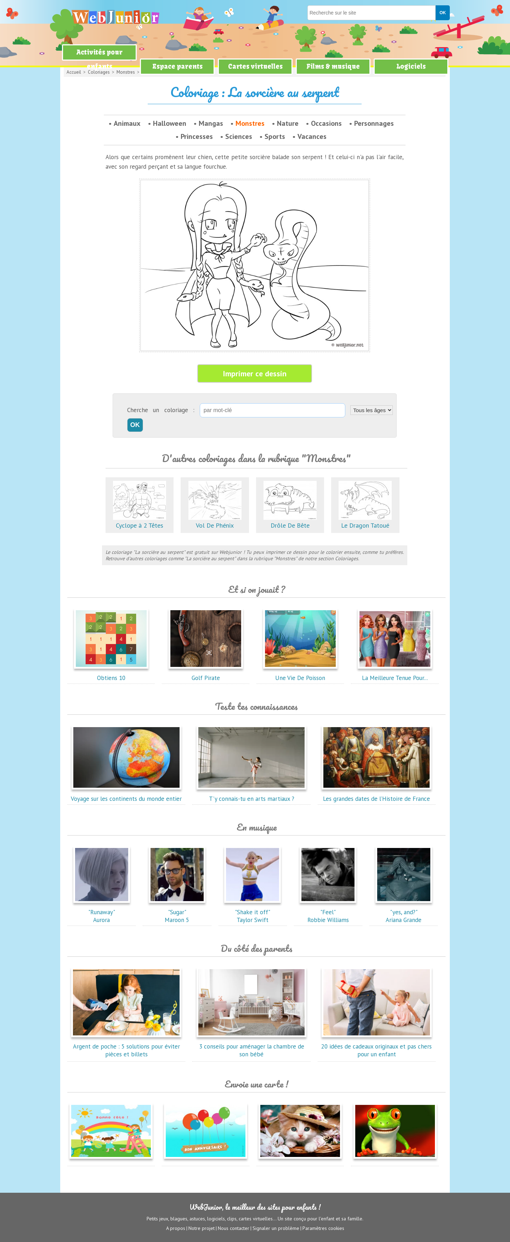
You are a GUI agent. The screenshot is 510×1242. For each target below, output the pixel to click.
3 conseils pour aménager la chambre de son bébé (251, 1046)
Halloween (169, 123)
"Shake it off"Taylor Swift (252, 912)
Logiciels (411, 66)
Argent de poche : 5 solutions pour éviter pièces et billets (126, 1046)
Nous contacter (233, 1228)
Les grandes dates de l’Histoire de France (376, 795)
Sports (275, 136)
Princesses (197, 136)
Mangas (211, 123)
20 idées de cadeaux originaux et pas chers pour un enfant (376, 1046)
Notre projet (201, 1228)
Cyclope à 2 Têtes (139, 521)
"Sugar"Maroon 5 (177, 912)
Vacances (312, 136)
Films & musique (333, 66)
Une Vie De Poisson (300, 674)
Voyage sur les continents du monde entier (126, 795)
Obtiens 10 (111, 674)
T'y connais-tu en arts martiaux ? (251, 795)
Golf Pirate (206, 674)
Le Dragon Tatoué (365, 521)
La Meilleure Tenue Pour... (395, 674)
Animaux (127, 123)
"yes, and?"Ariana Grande (403, 912)
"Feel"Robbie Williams (328, 912)
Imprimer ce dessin (255, 373)
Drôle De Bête (290, 521)
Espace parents (177, 66)
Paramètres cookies (323, 1228)
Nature (288, 123)
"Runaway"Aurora (101, 912)
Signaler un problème (276, 1228)
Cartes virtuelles (255, 66)
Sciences (238, 136)
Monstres (250, 123)
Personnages (374, 123)
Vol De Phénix (215, 521)
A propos (175, 1228)
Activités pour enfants (99, 59)
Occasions (326, 123)
